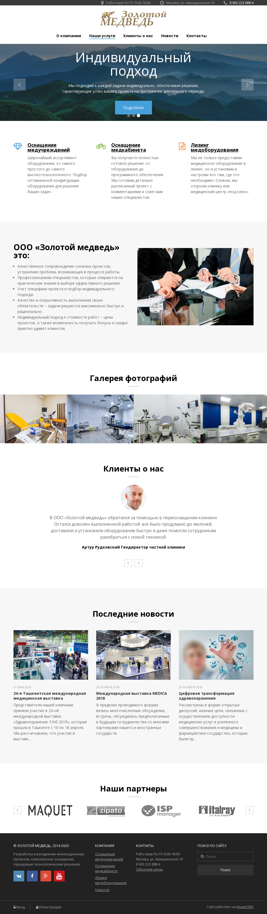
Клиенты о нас (138, 36)
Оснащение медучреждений (48, 147)
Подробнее (133, 107)
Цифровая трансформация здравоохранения (206, 696)
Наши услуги (102, 36)
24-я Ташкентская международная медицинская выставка (49, 696)
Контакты (196, 36)
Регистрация (50, 907)
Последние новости (133, 613)
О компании (68, 36)
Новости (169, 36)
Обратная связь (149, 869)
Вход (20, 907)
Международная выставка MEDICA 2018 (131, 696)
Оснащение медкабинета (128, 147)
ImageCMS (245, 907)
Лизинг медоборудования (214, 147)
